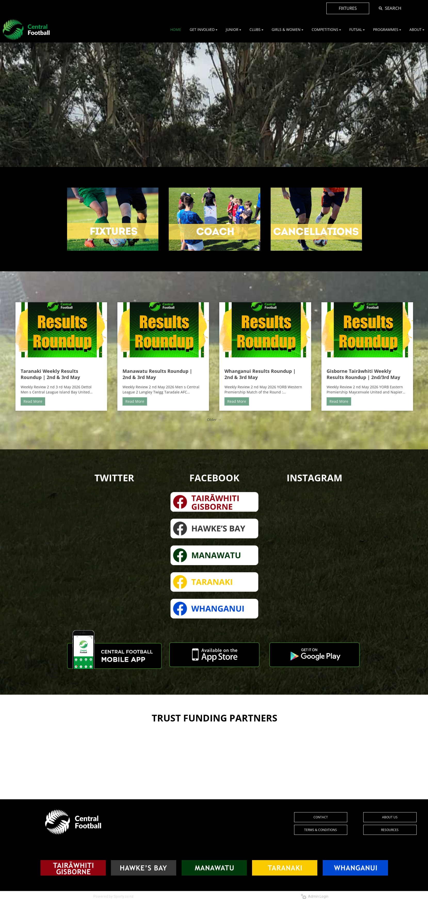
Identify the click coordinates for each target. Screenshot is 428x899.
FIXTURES (348, 8)
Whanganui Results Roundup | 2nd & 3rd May (260, 374)
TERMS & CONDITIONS (320, 830)
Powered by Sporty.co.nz (113, 896)
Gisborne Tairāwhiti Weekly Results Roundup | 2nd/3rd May (363, 374)
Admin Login (314, 896)
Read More (32, 401)
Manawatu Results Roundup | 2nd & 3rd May (157, 374)
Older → (214, 419)
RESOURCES (390, 830)
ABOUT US (390, 817)
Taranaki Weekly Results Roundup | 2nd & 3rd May (50, 374)
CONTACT (320, 817)
